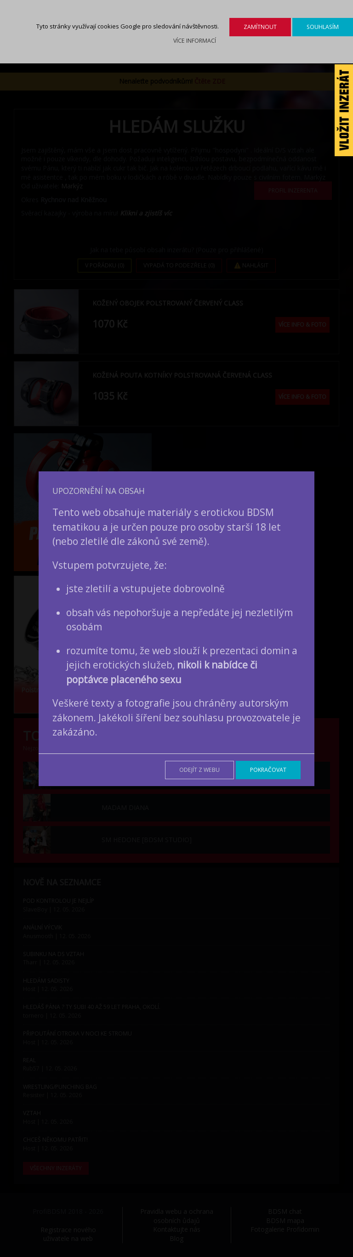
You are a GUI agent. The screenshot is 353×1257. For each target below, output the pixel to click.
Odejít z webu (199, 770)
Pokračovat (268, 770)
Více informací (194, 41)
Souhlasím (323, 27)
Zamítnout (260, 27)
